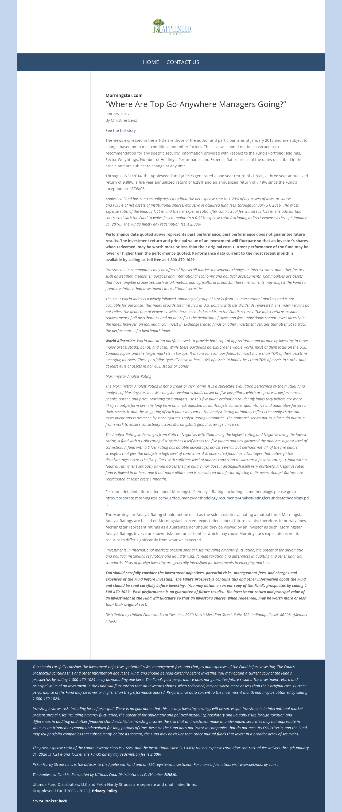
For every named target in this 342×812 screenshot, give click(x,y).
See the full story (121, 130)
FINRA (110, 621)
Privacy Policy (104, 790)
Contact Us (182, 62)
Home (151, 62)
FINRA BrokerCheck (50, 800)
